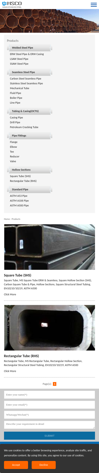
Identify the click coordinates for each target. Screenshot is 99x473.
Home (7, 219)
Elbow (13, 147)
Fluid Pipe (15, 93)
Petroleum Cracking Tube (24, 127)
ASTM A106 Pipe (19, 200)
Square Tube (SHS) (20, 176)
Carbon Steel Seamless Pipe (25, 78)
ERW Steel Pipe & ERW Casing (27, 54)
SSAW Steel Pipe (19, 63)
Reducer (14, 156)
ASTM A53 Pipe (18, 196)
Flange (13, 142)
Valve (13, 161)
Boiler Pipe (16, 98)
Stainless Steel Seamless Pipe (26, 83)
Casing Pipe (16, 117)
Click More (10, 294)
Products (16, 219)
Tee (12, 151)
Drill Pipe (15, 122)
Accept (16, 465)
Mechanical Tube (19, 88)
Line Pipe (15, 102)
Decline (43, 465)
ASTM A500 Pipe (19, 205)
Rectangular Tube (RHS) (23, 181)
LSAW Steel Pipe (19, 59)
